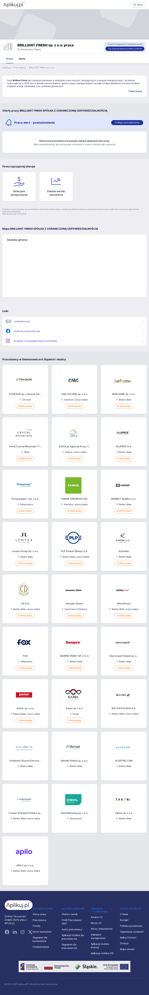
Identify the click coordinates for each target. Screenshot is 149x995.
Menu (138, 4)
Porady (36, 925)
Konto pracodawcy (72, 929)
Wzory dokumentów (102, 928)
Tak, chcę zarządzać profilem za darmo (125, 49)
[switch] (127, 122)
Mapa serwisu (127, 949)
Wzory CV (96, 923)
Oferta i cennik (70, 914)
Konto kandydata (42, 931)
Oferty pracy (39, 914)
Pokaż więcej (135, 91)
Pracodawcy (20, 67)
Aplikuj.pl (6, 67)
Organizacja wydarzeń (132, 931)
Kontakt (124, 920)
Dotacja (124, 943)
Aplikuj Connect (128, 937)
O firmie (124, 914)
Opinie (22, 58)
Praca (9, 58)
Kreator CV (97, 917)
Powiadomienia (41, 946)
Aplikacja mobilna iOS (102, 953)
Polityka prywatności (131, 925)
